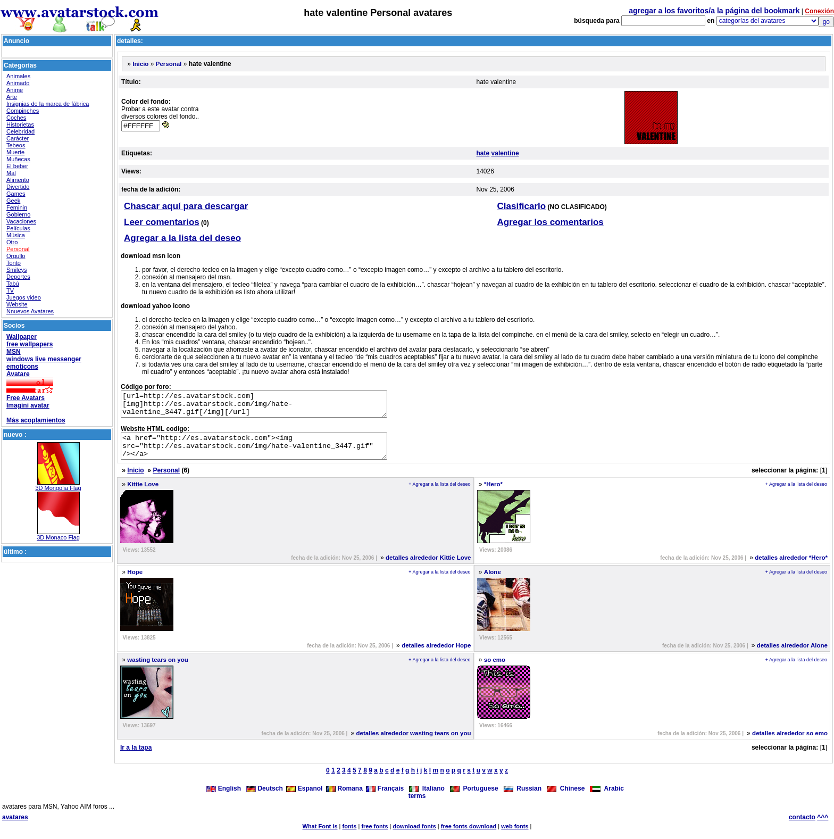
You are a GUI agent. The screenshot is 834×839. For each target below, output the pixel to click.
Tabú (12, 283)
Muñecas (18, 159)
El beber (17, 166)
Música (15, 235)
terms (417, 805)
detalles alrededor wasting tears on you (413, 743)
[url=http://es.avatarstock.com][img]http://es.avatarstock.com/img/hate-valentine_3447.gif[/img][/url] (270, 406)
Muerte (15, 152)
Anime (14, 90)
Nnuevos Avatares (30, 311)
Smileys (16, 270)
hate (483, 153)
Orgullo (15, 256)
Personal (17, 249)
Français (385, 798)
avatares (15, 826)
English (224, 798)
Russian (522, 798)
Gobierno (18, 214)
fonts (350, 836)
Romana (344, 798)
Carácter (17, 138)
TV (10, 290)
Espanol (304, 798)
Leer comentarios (161, 222)
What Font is (320, 836)
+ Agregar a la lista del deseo (439, 493)
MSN (13, 351)
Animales (18, 76)
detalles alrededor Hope (436, 655)
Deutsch (264, 798)
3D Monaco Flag (58, 537)
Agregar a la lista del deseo (182, 238)
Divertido (17, 187)
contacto (802, 826)
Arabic (607, 798)
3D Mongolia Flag (58, 488)
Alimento (17, 180)
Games (15, 193)
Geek (13, 200)
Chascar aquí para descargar (186, 206)
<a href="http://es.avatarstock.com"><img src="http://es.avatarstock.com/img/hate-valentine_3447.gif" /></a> (270, 453)
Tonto (13, 263)
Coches (16, 117)
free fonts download (469, 836)
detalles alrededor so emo (790, 743)
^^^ (822, 826)
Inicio (140, 64)
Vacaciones (21, 221)
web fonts (514, 836)
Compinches (22, 110)
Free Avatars (25, 398)
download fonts (414, 836)
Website (17, 304)
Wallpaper (21, 336)
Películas (18, 228)
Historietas (20, 124)
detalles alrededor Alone (792, 655)
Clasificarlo (521, 206)
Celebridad (20, 131)
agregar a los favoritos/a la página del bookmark (714, 10)
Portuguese (474, 798)
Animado (17, 83)
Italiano (427, 798)
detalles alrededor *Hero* (791, 567)
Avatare (18, 374)
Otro (12, 242)
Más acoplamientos (35, 420)
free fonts (374, 836)
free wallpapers (29, 344)
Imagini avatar (27, 405)
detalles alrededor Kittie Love (428, 567)
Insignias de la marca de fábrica (47, 104)
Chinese (566, 798)
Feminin (16, 207)
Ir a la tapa (136, 757)
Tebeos (15, 145)
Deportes (18, 276)
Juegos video (23, 297)
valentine (505, 153)
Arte (11, 97)
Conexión (819, 11)
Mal (11, 173)
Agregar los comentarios (550, 222)
